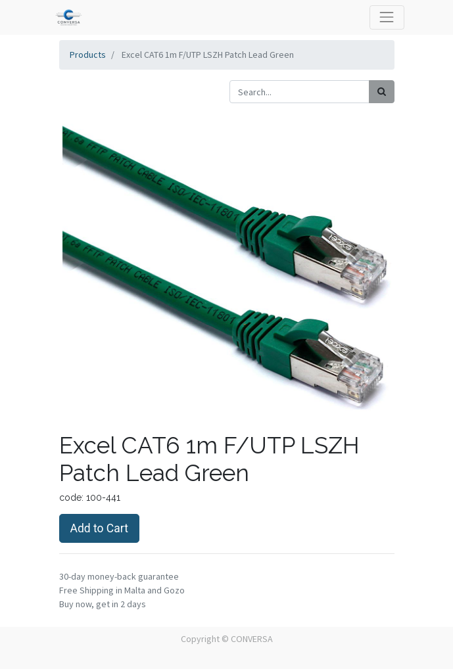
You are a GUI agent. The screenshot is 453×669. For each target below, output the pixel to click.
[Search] (381, 91)
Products (88, 54)
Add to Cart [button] (99, 528)
